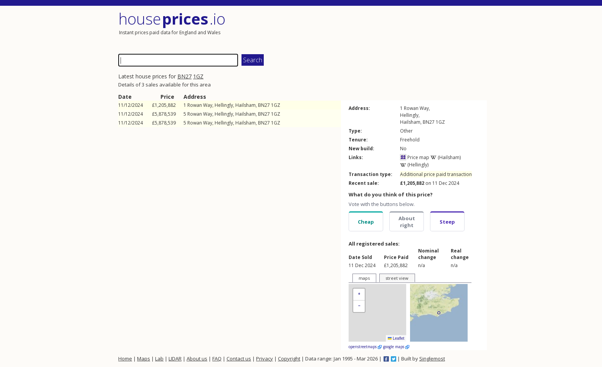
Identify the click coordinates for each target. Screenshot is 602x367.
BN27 (184, 76)
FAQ (217, 358)
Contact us (239, 358)
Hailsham (245, 105)
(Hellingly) (414, 164)
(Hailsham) (445, 157)
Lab (159, 358)
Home (125, 358)
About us (197, 358)
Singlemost (432, 358)
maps (364, 278)
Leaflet (396, 338)
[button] (359, 295)
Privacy (264, 358)
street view (396, 278)
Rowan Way (199, 105)
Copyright (289, 358)
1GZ (198, 76)
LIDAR (175, 358)
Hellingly (224, 105)
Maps (143, 358)
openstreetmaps (365, 346)
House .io (171, 18)
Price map (414, 157)
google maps (396, 346)
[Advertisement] (395, 29)
